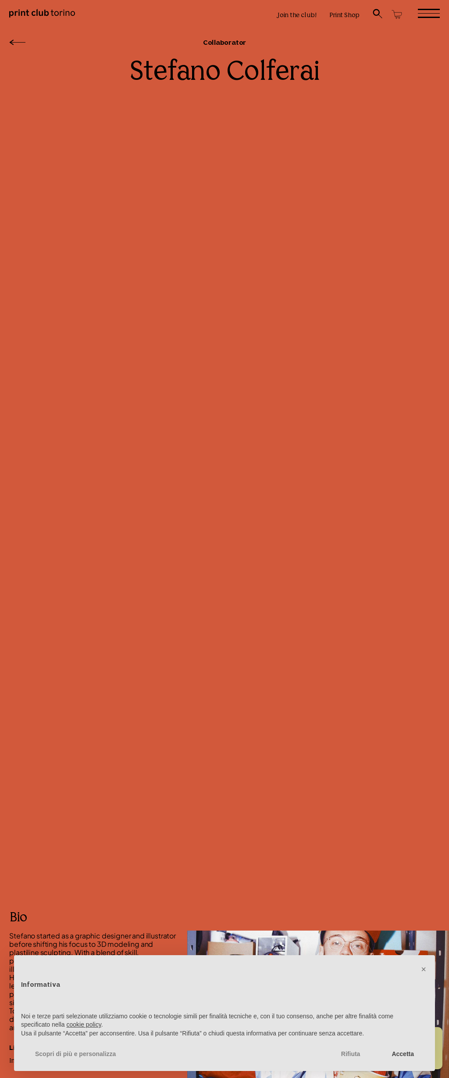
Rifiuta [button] (350, 1053)
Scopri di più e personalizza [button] (75, 1053)
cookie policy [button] (84, 1024)
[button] (424, 969)
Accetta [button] (403, 1053)
